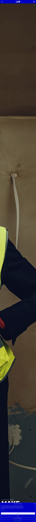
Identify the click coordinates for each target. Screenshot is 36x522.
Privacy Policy (20, 520)
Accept (18, 513)
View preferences (18, 518)
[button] (34, 503)
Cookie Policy (16, 520)
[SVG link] (18, 1)
